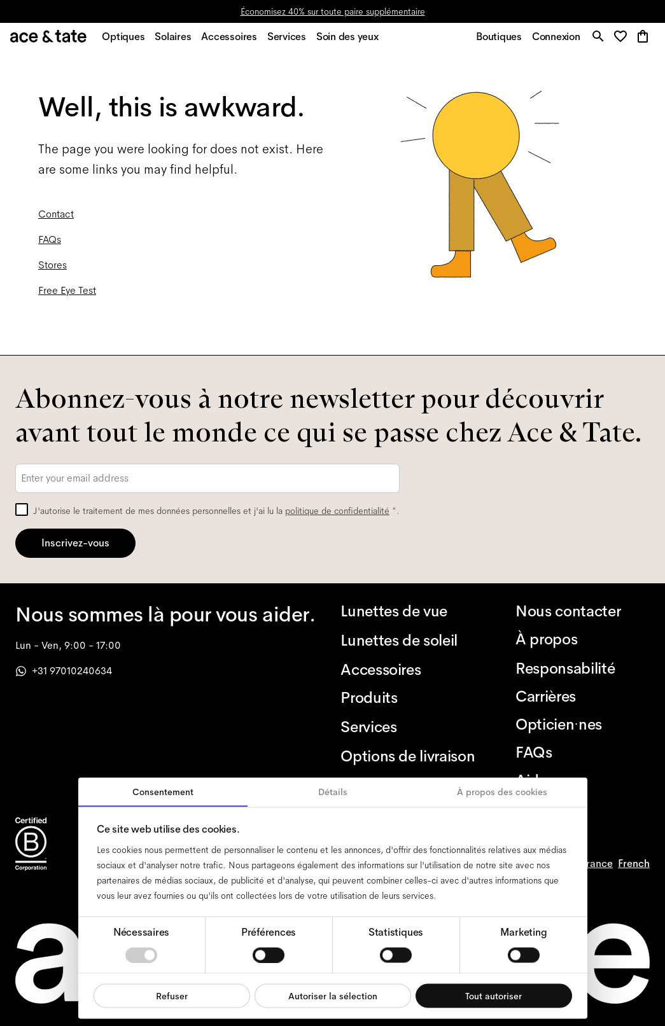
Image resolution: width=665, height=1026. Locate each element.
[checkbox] (21, 509)
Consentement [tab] (162, 792)
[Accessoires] (407, 670)
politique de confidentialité (337, 510)
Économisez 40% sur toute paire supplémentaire (333, 11)
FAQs (49, 246)
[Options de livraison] (407, 756)
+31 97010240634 (63, 670)
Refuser (172, 995)
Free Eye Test (67, 296)
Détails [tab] (332, 792)
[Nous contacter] (582, 611)
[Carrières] (582, 696)
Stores (52, 271)
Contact (56, 220)
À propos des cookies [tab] (502, 792)
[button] (621, 41)
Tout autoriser (493, 995)
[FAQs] (582, 752)
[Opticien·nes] (582, 724)
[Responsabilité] (582, 668)
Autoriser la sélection (332, 995)
